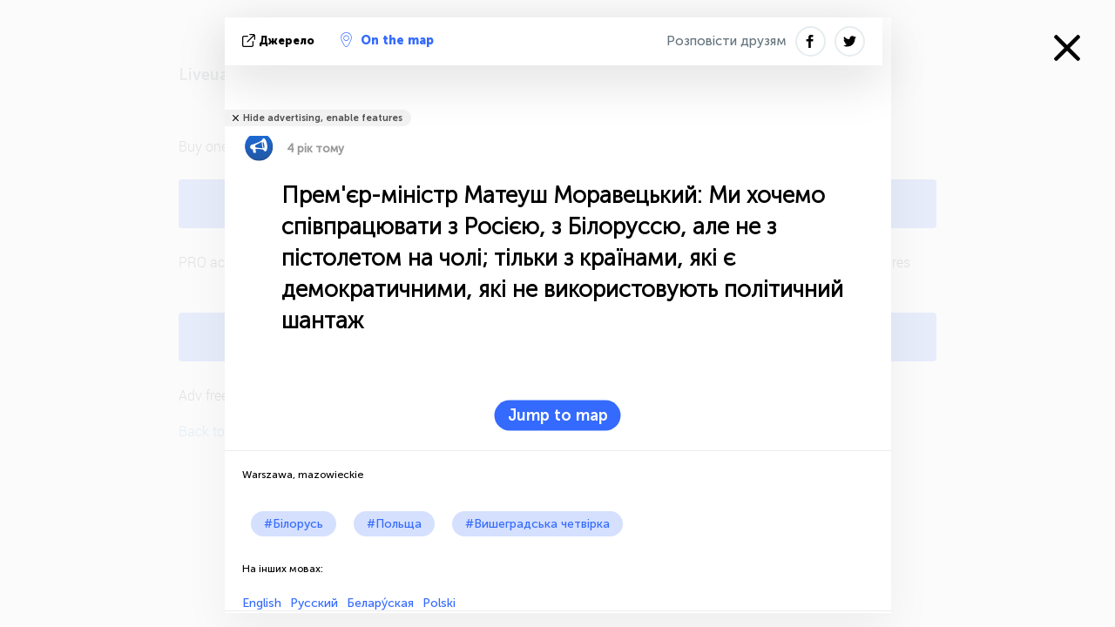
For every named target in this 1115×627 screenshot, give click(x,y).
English (261, 603)
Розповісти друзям (726, 41)
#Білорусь (293, 523)
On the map (387, 40)
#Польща (394, 523)
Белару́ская (380, 603)
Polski (439, 603)
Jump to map (558, 415)
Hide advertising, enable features (322, 118)
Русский (314, 603)
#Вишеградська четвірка (537, 523)
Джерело (280, 40)
